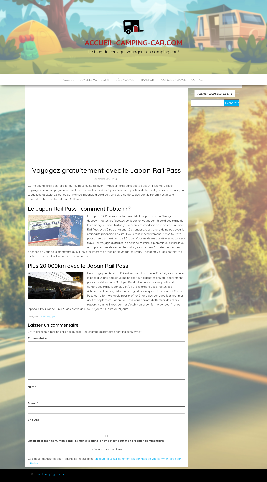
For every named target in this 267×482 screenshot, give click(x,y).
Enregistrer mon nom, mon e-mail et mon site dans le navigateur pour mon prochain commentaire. (96, 440)
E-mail (33, 403)
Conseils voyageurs (94, 79)
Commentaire (37, 338)
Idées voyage (124, 79)
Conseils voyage (173, 79)
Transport (147, 79)
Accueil (68, 79)
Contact (197, 79)
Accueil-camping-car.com (134, 42)
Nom (32, 386)
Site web (33, 419)
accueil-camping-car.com (50, 474)
